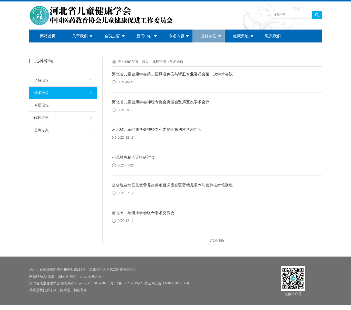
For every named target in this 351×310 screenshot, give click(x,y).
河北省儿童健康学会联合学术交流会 (143, 213)
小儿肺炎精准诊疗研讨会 (133, 157)
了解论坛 (41, 80)
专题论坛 (41, 105)
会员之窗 (112, 36)
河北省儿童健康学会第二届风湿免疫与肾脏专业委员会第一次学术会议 (172, 74)
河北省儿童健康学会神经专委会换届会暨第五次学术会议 (160, 102)
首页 (145, 61)
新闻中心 (144, 36)
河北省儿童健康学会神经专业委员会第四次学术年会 (157, 129)
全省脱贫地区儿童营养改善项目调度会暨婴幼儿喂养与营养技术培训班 (172, 185)
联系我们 (273, 36)
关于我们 (80, 36)
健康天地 (241, 36)
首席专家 (41, 130)
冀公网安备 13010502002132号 (167, 283)
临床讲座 (41, 118)
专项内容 (176, 36)
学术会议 (41, 93)
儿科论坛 (208, 36)
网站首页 (48, 36)
